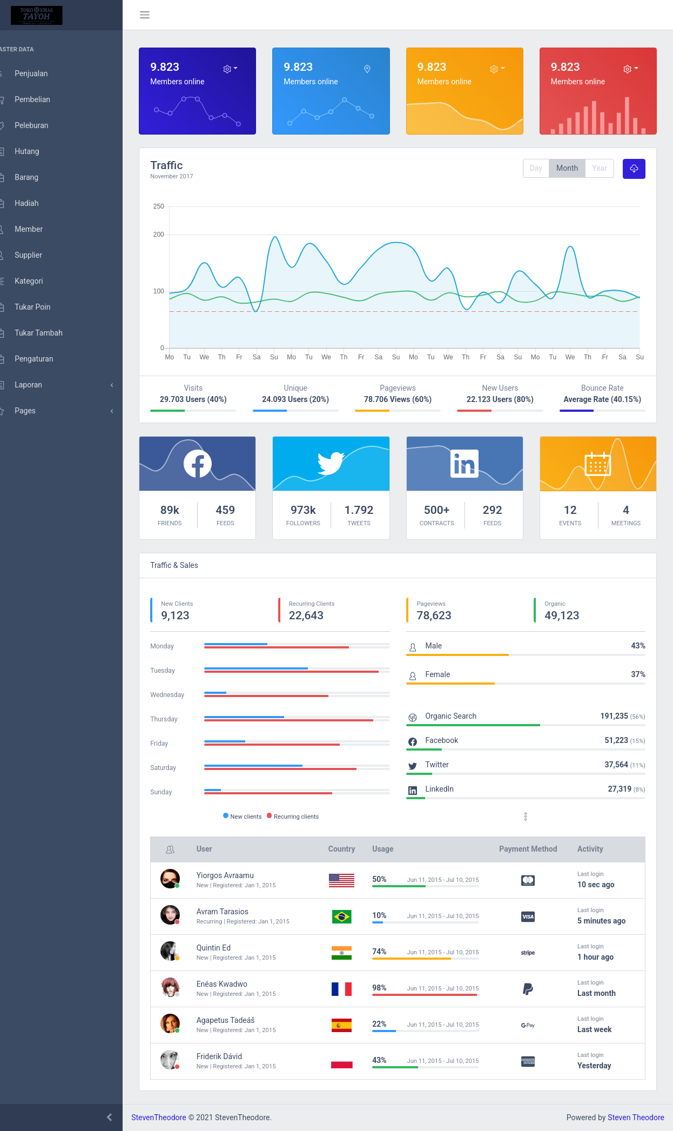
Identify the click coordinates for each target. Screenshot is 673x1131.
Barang (27, 178)
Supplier (29, 255)
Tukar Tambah (39, 333)
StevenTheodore (174, 1117)
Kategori (29, 281)
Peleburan (32, 126)
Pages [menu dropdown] (25, 411)
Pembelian (33, 100)
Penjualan (31, 74)
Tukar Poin (33, 307)
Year (599, 168)
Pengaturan (34, 359)
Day (536, 168)
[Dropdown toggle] (242, 69)
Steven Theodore (636, 1117)
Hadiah (27, 204)
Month (567, 168)
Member (29, 230)
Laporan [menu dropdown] (29, 385)
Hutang (27, 152)
